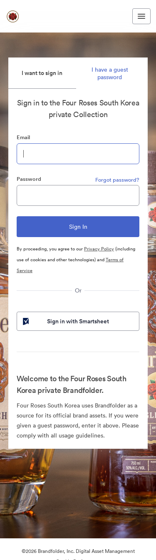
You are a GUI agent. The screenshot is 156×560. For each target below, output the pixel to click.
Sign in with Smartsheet (65, 321)
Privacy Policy (99, 248)
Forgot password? (117, 179)
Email (23, 137)
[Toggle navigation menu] (141, 16)
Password (29, 178)
